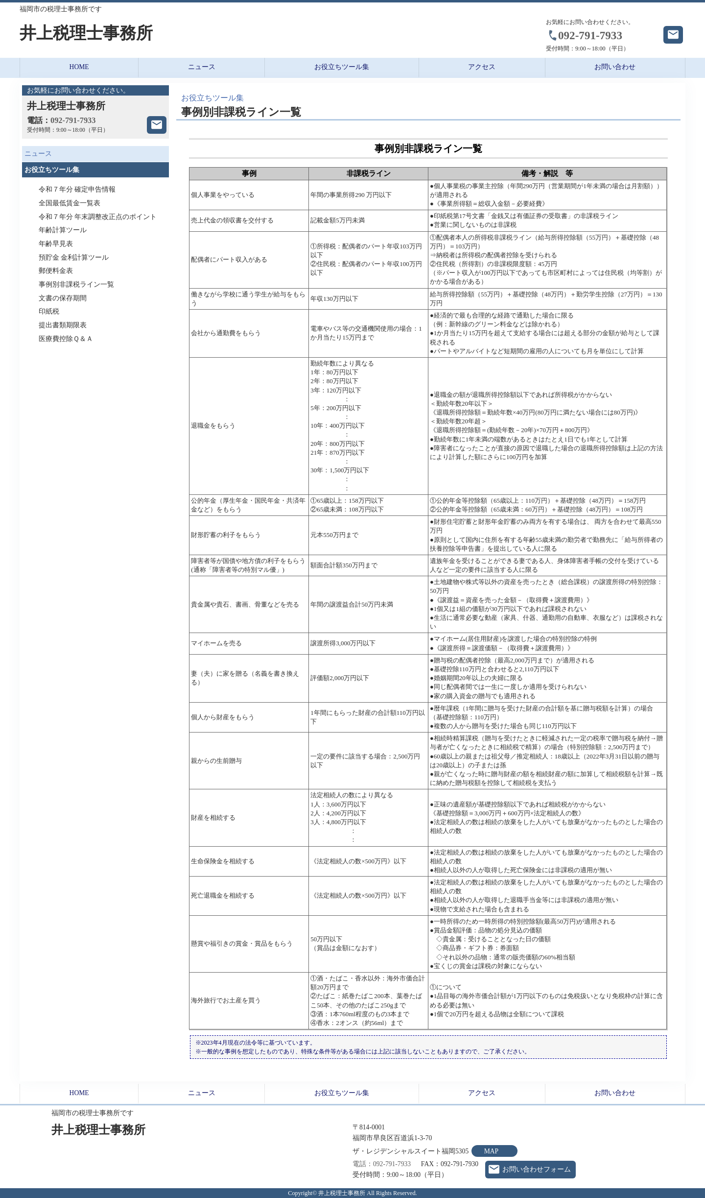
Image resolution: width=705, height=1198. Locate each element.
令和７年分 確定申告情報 (77, 189)
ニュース (201, 67)
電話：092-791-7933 (381, 1164)
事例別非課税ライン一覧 (76, 284)
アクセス (481, 67)
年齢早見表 (56, 243)
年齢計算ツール (63, 230)
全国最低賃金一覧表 (69, 203)
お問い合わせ (614, 67)
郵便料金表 (56, 270)
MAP (491, 1151)
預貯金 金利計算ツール (74, 257)
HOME (79, 67)
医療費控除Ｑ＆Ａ (66, 338)
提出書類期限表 (63, 325)
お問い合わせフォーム (536, 1169)
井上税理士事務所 (86, 33)
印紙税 (49, 311)
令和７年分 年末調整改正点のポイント (98, 216)
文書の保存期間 (63, 298)
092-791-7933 (590, 35)
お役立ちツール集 (341, 67)
